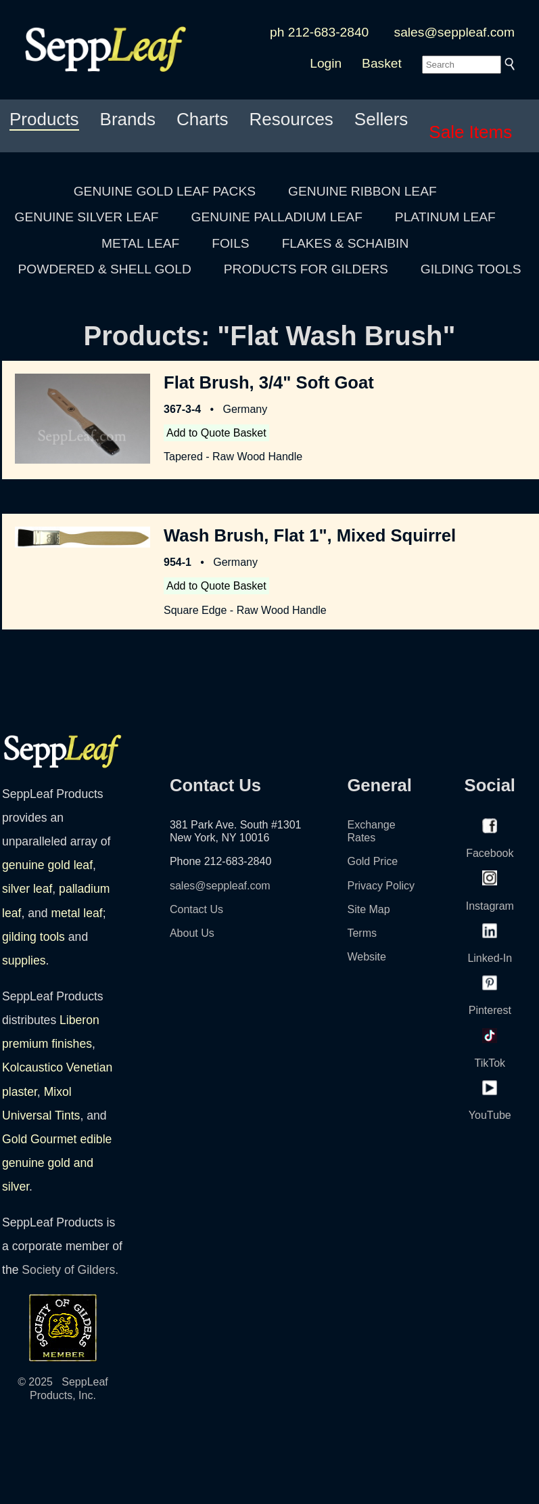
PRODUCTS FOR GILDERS (306, 269)
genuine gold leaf (47, 865)
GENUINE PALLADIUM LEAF (276, 217)
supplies (24, 960)
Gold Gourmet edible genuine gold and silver (57, 1162)
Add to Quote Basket (216, 433)
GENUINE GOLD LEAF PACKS (165, 191)
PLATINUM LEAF (445, 217)
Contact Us (196, 909)
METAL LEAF (140, 243)
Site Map (368, 909)
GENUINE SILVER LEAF (87, 217)
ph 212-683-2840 (319, 32)
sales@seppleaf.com (454, 32)
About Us (192, 933)
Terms (362, 933)
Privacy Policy (381, 885)
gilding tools (33, 937)
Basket (382, 63)
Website (366, 957)
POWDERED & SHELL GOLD (104, 269)
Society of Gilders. (70, 1270)
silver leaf (27, 888)
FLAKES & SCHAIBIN (345, 243)
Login (326, 63)
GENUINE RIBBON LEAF (362, 191)
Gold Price (372, 861)
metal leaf (76, 913)
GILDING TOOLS (471, 269)
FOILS (230, 243)
